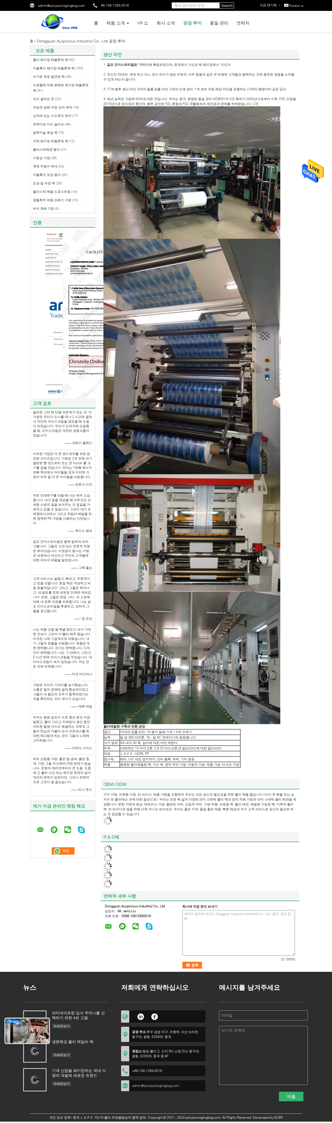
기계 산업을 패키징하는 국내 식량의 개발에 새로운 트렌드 (79, 1073)
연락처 (243, 22)
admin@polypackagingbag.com (61, 6)
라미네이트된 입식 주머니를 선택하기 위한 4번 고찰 (78, 1015)
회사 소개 (165, 22)
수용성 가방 (41, 158)
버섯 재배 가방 (43, 208)
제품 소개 (115, 22)
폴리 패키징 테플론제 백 (50, 60)
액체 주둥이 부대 (45, 166)
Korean (296, 6)
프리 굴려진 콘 (43, 99)
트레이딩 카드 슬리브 (48, 124)
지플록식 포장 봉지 (47, 175)
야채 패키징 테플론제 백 (50, 141)
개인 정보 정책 (59, 1117)
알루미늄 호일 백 (45, 133)
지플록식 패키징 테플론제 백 (54, 68)
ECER (278, 1117)
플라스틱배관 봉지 (46, 149)
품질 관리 (219, 22)
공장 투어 (192, 22)
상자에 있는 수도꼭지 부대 (52, 116)
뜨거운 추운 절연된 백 (49, 77)
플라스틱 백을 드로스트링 (51, 192)
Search (227, 6)
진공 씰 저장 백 (44, 183)
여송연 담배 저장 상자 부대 (52, 107)
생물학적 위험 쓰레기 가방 (52, 200)
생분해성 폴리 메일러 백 (72, 1041)
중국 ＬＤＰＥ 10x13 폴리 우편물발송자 (102, 1117)
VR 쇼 (142, 22)
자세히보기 (61, 1026)
